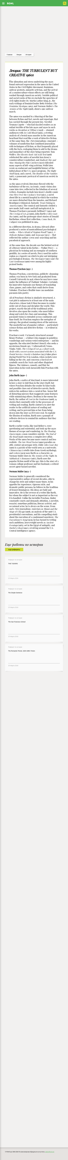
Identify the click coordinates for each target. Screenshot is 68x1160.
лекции (18, 54)
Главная (9, 54)
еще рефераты (14, 549)
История (28, 54)
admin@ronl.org (49, 1152)
